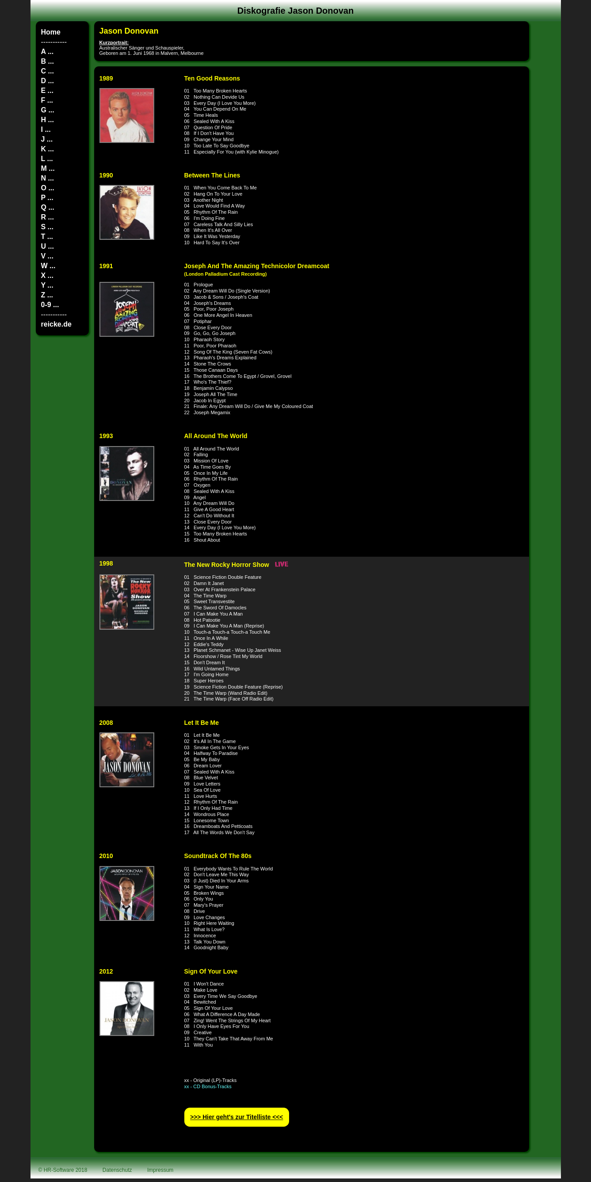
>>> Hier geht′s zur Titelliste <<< (236, 1117)
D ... (47, 81)
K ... (47, 149)
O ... (47, 188)
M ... (48, 168)
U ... (47, 246)
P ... (47, 197)
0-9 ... (50, 304)
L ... (47, 158)
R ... (47, 217)
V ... (47, 256)
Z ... (47, 295)
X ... (47, 275)
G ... (47, 110)
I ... (46, 129)
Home (51, 32)
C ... (47, 71)
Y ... (47, 285)
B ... (47, 61)
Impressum (160, 1170)
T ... (47, 236)
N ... (47, 178)
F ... (47, 100)
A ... (47, 51)
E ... (47, 90)
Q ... (47, 207)
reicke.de (56, 324)
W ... (48, 266)
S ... (47, 227)
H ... (47, 119)
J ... (47, 139)
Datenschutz (117, 1170)
